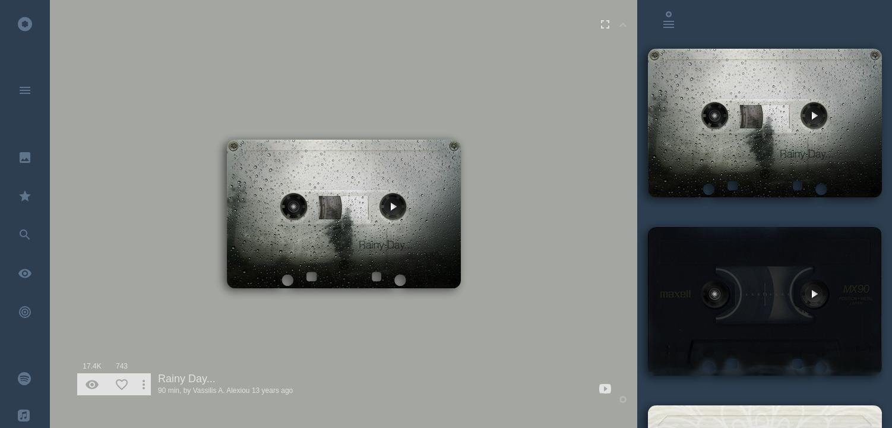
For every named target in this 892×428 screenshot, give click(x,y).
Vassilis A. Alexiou (221, 390)
